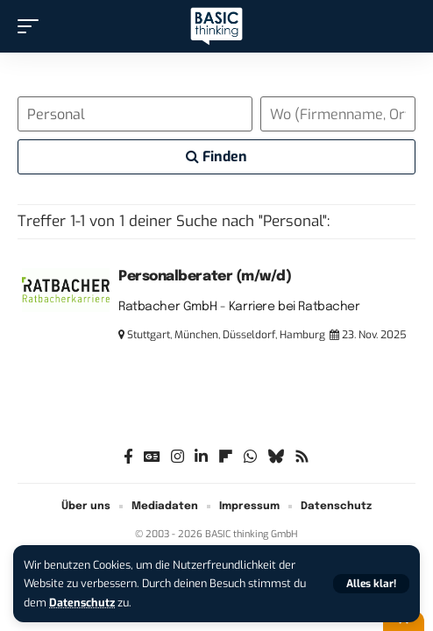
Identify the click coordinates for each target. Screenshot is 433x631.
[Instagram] (177, 457)
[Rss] (302, 457)
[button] (371, 583)
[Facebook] (128, 457)
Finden (216, 156)
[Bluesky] (275, 457)
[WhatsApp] (250, 457)
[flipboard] (226, 457)
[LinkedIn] (201, 457)
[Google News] (152, 457)
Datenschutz (82, 602)
